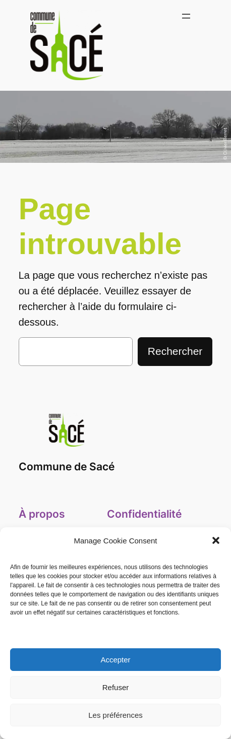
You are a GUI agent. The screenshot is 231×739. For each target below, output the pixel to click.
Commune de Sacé (66, 466)
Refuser (115, 687)
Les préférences (115, 715)
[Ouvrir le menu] (186, 16)
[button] (216, 540)
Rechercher (175, 351)
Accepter (115, 659)
